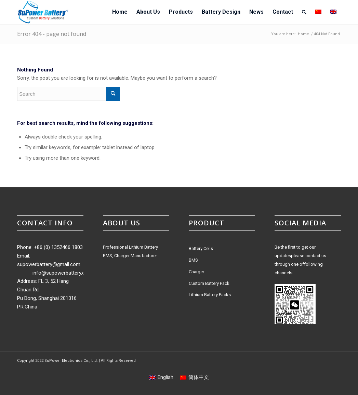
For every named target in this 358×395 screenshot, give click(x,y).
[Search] (304, 12)
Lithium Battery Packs (210, 294)
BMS (193, 260)
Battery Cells (201, 248)
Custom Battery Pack (209, 283)
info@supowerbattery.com (62, 273)
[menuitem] (120, 12)
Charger (196, 271)
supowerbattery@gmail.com (48, 264)
